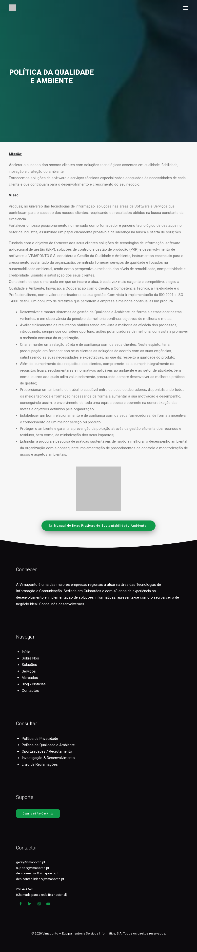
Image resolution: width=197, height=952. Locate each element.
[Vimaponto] (12, 7)
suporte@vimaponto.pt (32, 868)
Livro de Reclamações (40, 764)
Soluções (29, 664)
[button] (185, 8)
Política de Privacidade (40, 738)
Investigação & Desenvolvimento (48, 758)
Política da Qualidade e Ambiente (48, 745)
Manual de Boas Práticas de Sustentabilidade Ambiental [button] (98, 525)
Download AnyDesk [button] (38, 813)
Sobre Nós (30, 658)
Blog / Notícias (34, 684)
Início (26, 652)
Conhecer (26, 569)
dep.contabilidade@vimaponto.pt (40, 879)
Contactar (26, 848)
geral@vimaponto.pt (30, 862)
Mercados (30, 677)
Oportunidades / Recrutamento (47, 751)
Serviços (29, 671)
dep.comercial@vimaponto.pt (37, 873)
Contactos (30, 690)
